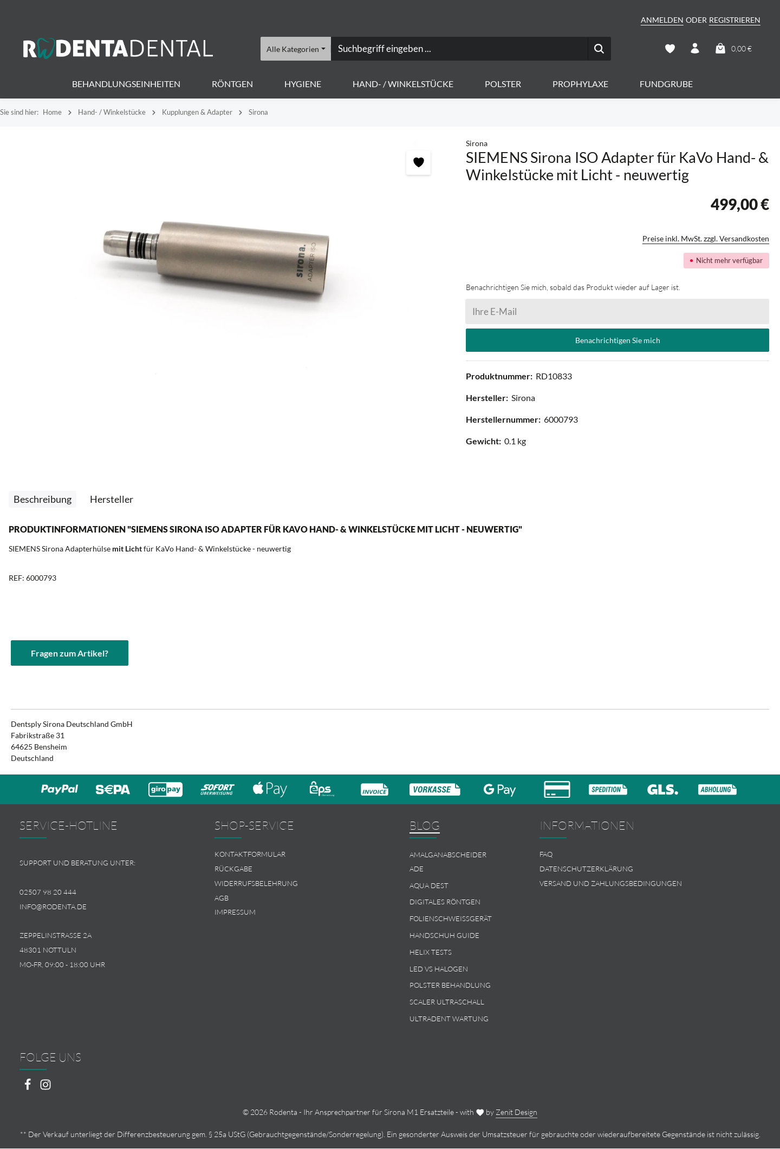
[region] (227, 260)
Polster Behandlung (450, 986)
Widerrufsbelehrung (256, 883)
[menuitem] (292, 855)
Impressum (235, 913)
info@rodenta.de (53, 907)
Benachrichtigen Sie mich (617, 340)
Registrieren (734, 19)
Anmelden (662, 19)
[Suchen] (598, 49)
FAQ (546, 854)
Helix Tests (431, 952)
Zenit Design (516, 1112)
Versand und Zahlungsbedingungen (611, 883)
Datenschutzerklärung (586, 869)
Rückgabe (233, 869)
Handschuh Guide (444, 935)
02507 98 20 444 (48, 892)
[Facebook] (28, 1088)
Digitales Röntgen (445, 902)
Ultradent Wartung (449, 1019)
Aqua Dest (429, 886)
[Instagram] (45, 1088)
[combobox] (459, 49)
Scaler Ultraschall (447, 1002)
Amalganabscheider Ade (448, 862)
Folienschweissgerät (451, 919)
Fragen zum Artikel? (69, 653)
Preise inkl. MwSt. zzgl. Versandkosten (705, 239)
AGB (221, 898)
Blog (425, 826)
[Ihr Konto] (695, 49)
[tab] (42, 499)
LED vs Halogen (439, 969)
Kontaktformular (249, 854)
